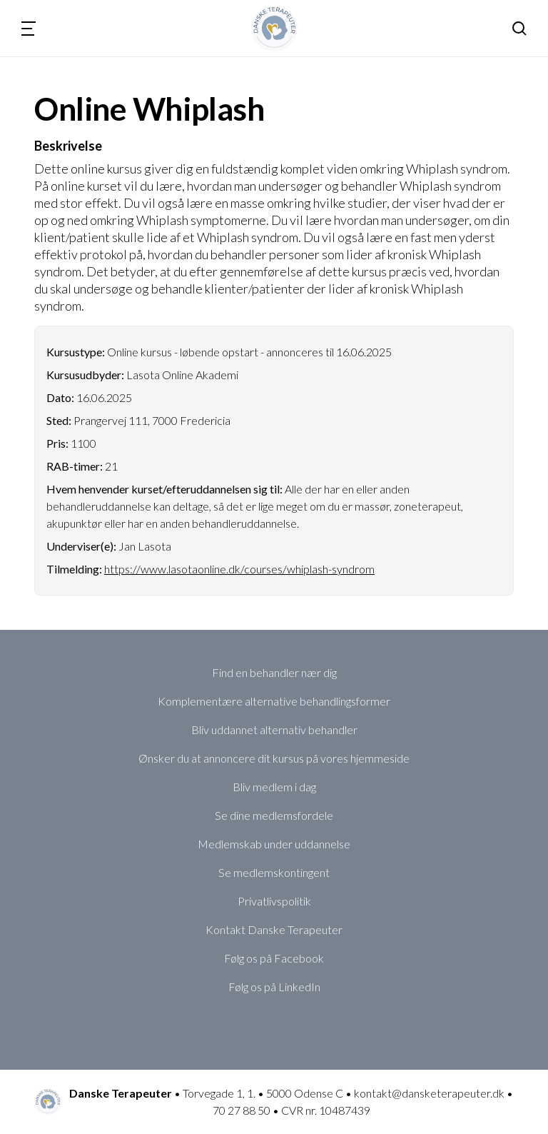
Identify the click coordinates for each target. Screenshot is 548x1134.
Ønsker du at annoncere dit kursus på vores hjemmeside (274, 758)
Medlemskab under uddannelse (274, 843)
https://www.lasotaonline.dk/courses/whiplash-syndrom (239, 569)
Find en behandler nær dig (274, 672)
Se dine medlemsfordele (274, 815)
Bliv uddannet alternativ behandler (274, 729)
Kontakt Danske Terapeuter (274, 929)
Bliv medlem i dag (274, 786)
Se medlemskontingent (274, 872)
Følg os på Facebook (274, 958)
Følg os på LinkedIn (274, 986)
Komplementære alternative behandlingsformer (274, 701)
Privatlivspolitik (274, 901)
